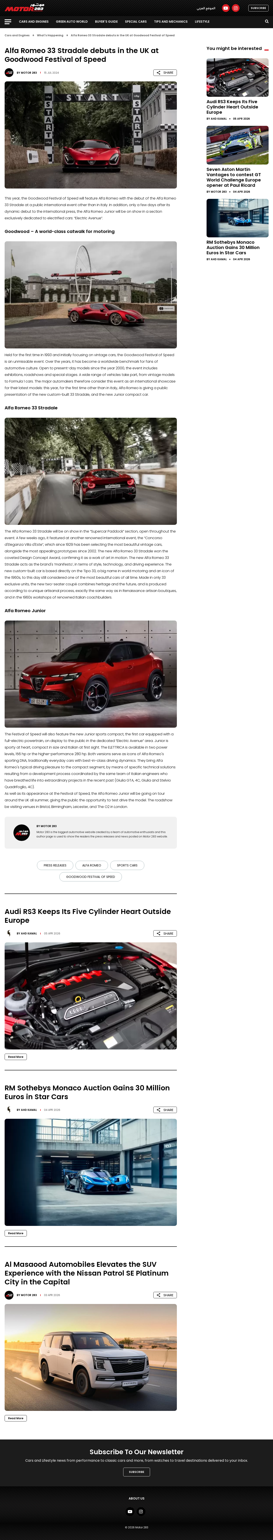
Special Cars (136, 21)
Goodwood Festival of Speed (90, 877)
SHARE (165, 72)
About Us (137, 1498)
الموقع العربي (206, 8)
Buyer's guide (106, 21)
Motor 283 (29, 73)
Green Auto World (72, 21)
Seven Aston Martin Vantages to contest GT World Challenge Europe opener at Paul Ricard (234, 177)
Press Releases (55, 865)
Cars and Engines (34, 21)
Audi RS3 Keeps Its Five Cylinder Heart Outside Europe (232, 107)
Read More (15, 1057)
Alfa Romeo (91, 865)
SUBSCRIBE (258, 8)
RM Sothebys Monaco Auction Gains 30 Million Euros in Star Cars (233, 247)
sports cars (127, 865)
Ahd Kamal (29, 933)
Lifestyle (202, 21)
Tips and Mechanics (171, 21)
